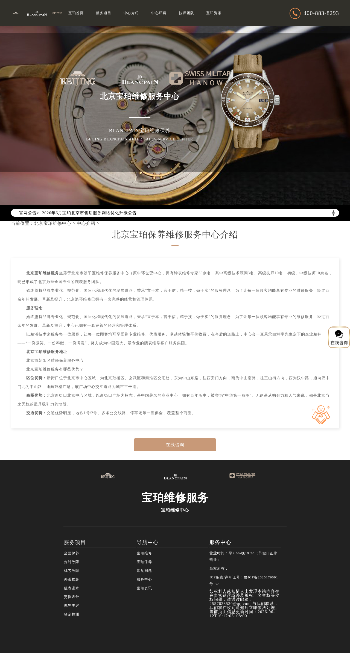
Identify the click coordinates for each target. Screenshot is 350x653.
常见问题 (144, 571)
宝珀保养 (144, 562)
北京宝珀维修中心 (52, 223)
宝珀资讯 (213, 13)
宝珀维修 (144, 553)
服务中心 (144, 579)
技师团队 (186, 13)
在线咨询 (175, 444)
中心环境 (159, 13)
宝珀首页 (76, 13)
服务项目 (103, 13)
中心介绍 (131, 13)
